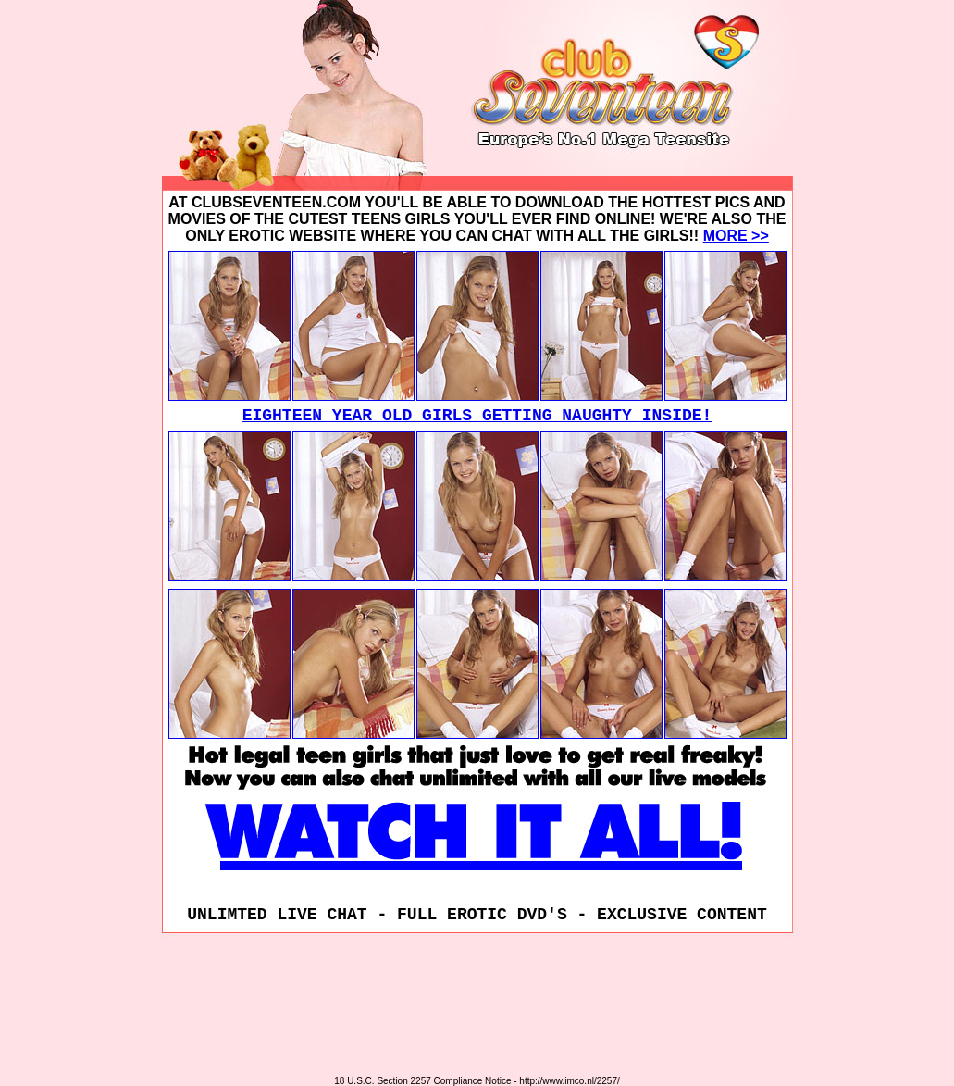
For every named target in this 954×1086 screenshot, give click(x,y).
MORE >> (736, 235)
